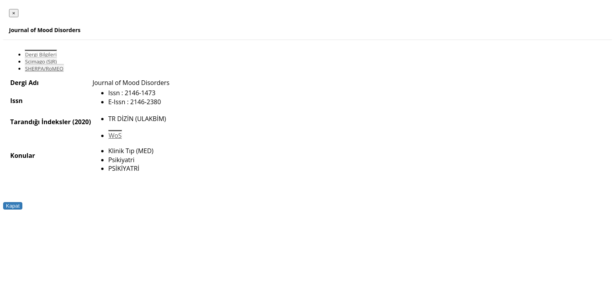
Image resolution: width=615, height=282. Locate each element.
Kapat (13, 206)
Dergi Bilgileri (40, 54)
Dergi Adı (24, 82)
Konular (22, 155)
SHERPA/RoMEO (44, 68)
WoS (115, 135)
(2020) (81, 122)
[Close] (13, 13)
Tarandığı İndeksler (40, 122)
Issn (16, 100)
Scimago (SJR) (40, 61)
